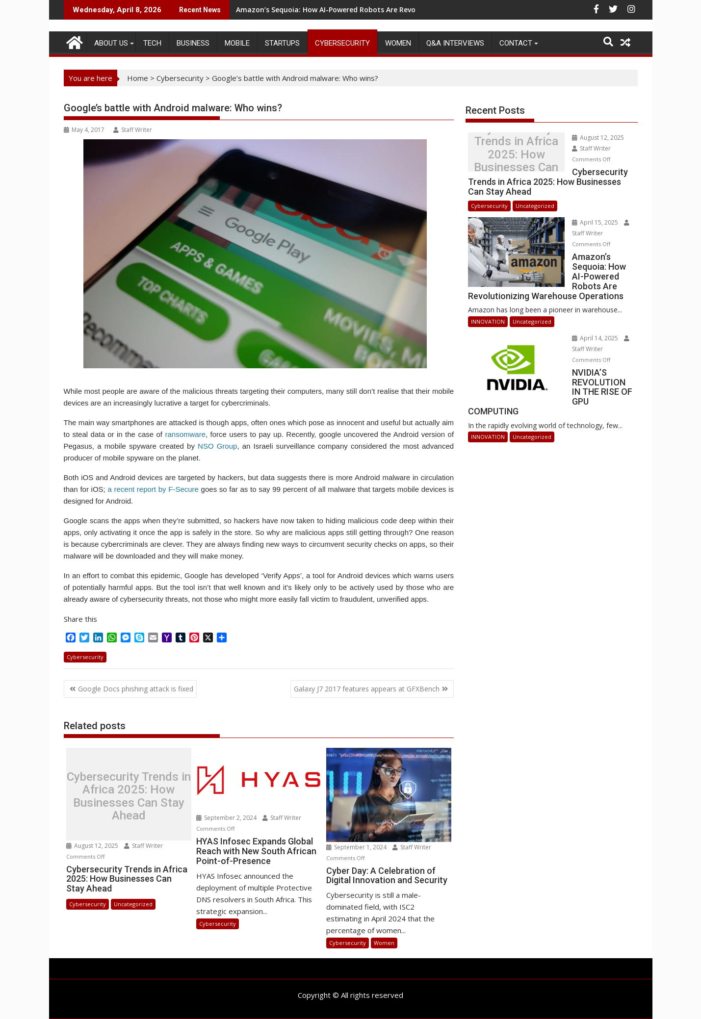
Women (398, 43)
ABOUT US (111, 43)
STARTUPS (282, 43)
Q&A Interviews (455, 43)
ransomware (185, 434)
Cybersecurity (342, 43)
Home (137, 78)
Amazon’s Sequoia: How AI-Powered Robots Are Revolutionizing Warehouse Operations (385, 9)
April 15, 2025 (571, 211)
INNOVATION (488, 290)
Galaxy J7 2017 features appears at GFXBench (367, 688)
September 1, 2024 (357, 847)
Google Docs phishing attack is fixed (135, 688)
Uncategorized (133, 904)
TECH (152, 43)
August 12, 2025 (93, 845)
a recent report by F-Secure (152, 489)
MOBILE (237, 43)
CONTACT (515, 43)
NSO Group (217, 446)
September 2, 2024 (227, 818)
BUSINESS (193, 43)
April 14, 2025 (571, 307)
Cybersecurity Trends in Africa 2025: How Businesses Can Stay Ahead (129, 796)
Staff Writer (132, 130)
